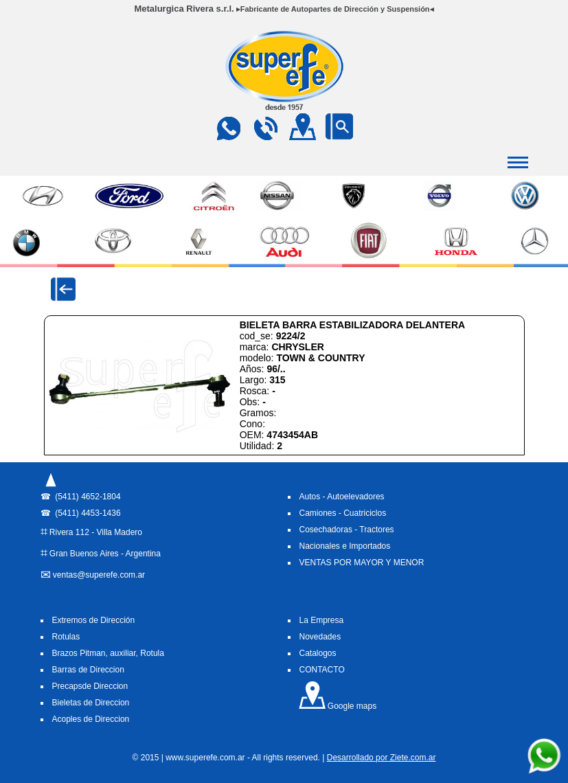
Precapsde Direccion (90, 686)
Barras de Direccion (88, 669)
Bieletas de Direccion (91, 702)
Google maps (337, 706)
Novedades (320, 637)
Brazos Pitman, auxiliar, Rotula (108, 653)
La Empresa (321, 620)
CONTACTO (322, 669)
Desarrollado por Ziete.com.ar (381, 757)
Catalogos (318, 653)
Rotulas (66, 637)
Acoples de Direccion (91, 719)
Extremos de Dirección (93, 620)
